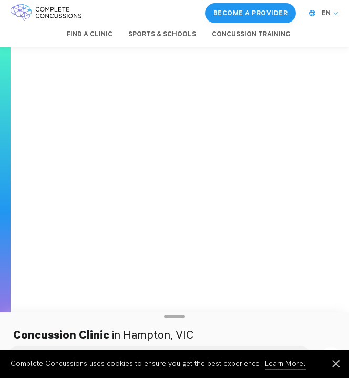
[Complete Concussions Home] (46, 13)
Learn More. (285, 363)
